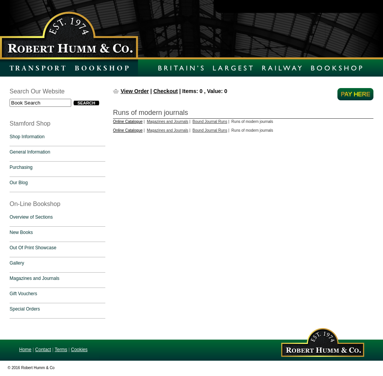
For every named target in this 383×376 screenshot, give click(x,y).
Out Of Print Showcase (33, 247)
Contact (43, 349)
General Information (30, 152)
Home (25, 349)
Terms (61, 349)
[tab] (57, 138)
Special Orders (25, 309)
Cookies (79, 349)
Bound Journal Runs (210, 121)
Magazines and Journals (34, 278)
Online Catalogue (127, 121)
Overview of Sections (31, 217)
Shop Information (27, 136)
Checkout (165, 91)
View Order (135, 91)
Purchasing (21, 167)
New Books (21, 232)
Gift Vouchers (23, 293)
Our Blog (19, 182)
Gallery (17, 263)
